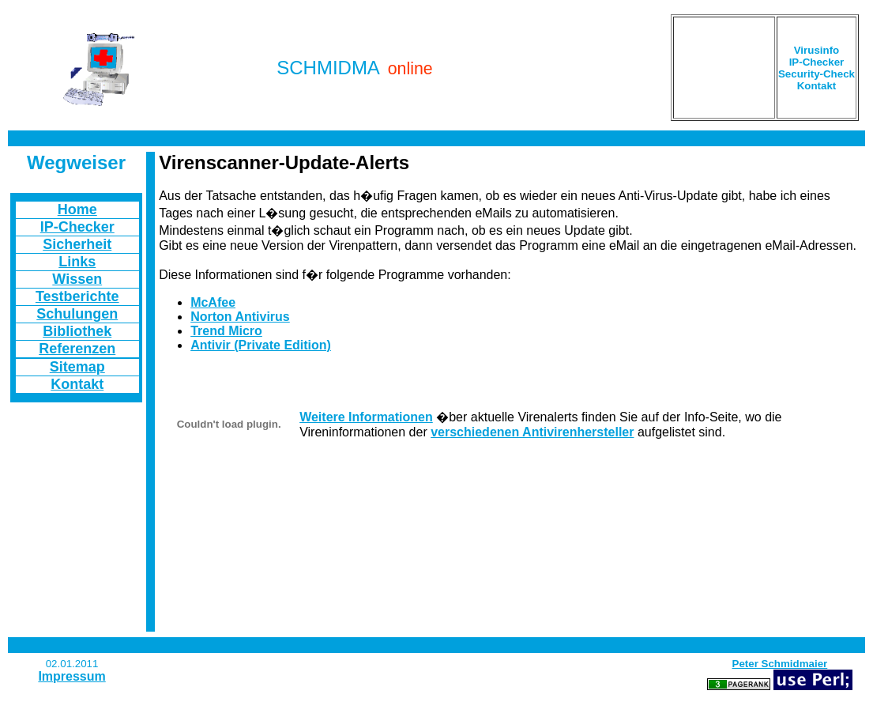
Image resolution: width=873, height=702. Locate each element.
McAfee (212, 302)
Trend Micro (226, 331)
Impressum (71, 676)
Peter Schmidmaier (780, 664)
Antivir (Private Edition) (260, 345)
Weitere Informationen (366, 417)
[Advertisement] (724, 67)
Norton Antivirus (240, 316)
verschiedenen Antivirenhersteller (532, 432)
